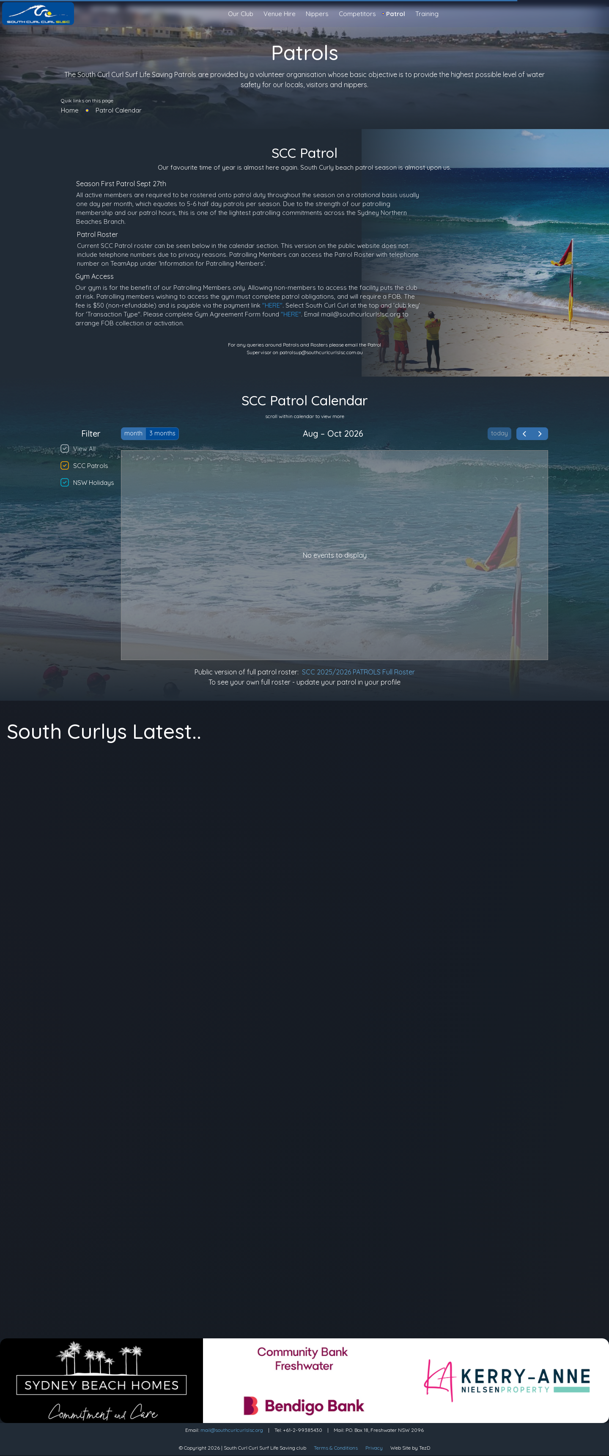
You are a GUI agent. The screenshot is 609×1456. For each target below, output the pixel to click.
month (133, 433)
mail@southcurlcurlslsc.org (231, 1430)
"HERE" (272, 305)
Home (70, 110)
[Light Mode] (592, 13)
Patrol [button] (395, 14)
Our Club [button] (240, 14)
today (499, 433)
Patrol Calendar (119, 110)
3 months (162, 433)
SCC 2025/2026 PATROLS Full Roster (358, 672)
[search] (598, 14)
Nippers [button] (317, 14)
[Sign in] (598, 13)
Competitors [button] (357, 14)
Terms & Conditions (336, 1448)
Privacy (374, 1448)
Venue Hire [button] (279, 14)
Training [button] (427, 14)
